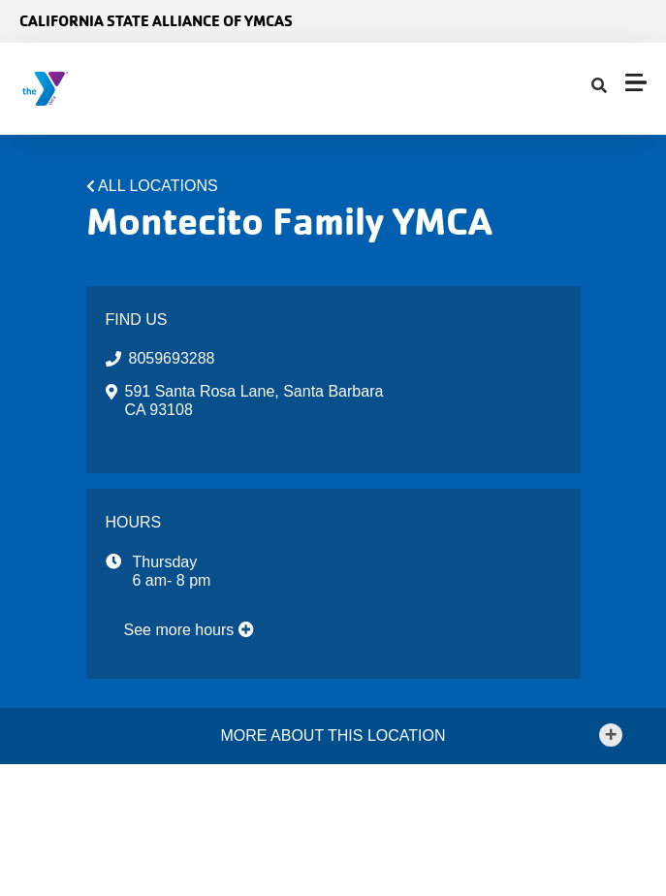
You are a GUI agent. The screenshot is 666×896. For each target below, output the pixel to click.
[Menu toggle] (636, 82)
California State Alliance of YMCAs (156, 21)
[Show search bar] (599, 86)
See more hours (189, 630)
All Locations (158, 185)
